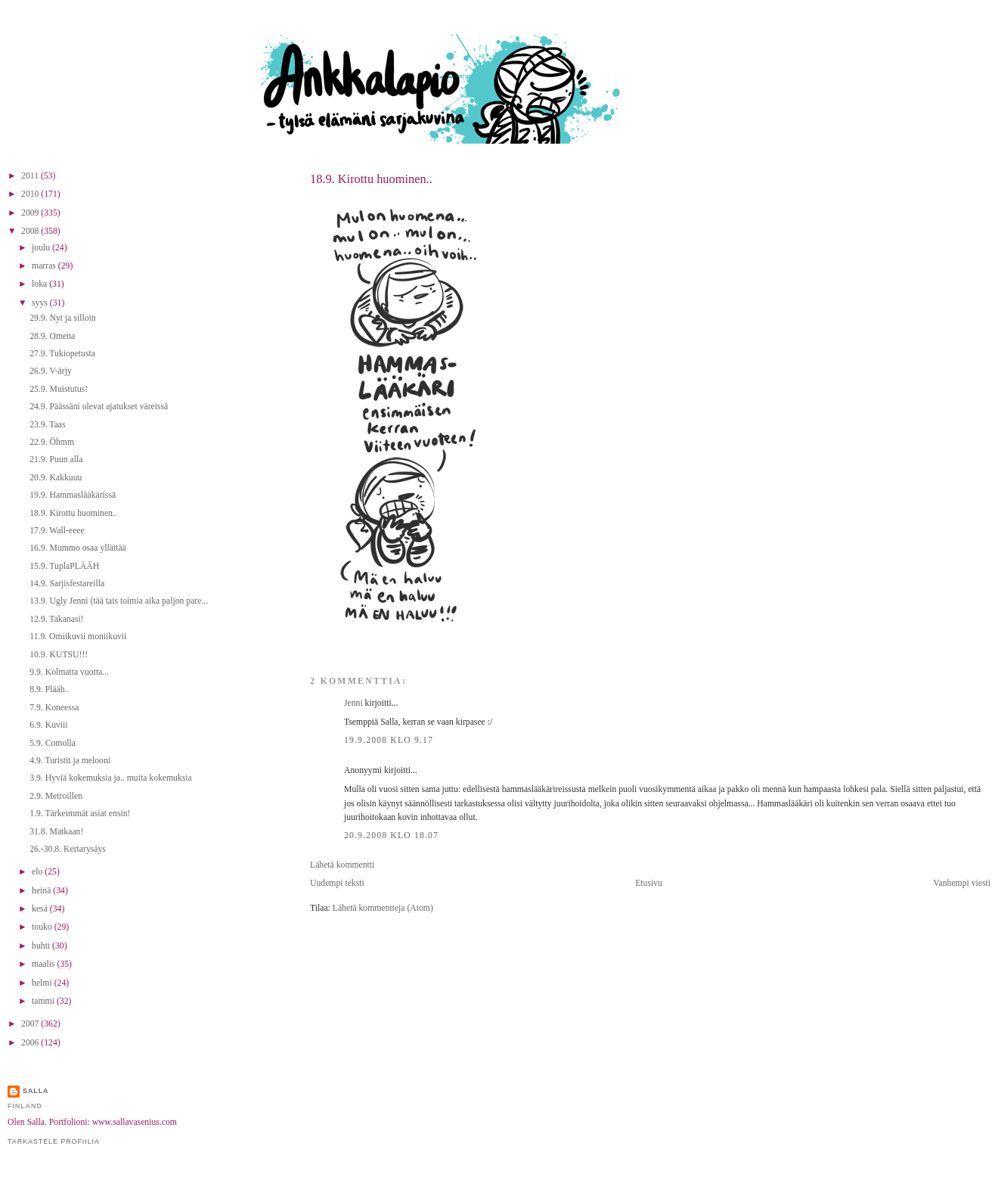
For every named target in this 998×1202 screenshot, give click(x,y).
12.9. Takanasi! (56, 619)
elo (38, 872)
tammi (44, 1001)
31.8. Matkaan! (56, 832)
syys (41, 303)
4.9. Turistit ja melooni (69, 761)
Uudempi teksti (337, 883)
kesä (41, 909)
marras (45, 266)
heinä (42, 891)
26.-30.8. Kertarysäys (67, 849)
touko (43, 927)
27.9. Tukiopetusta (62, 354)
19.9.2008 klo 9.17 (388, 740)
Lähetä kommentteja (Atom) (383, 908)
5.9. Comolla (52, 743)
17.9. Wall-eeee (57, 531)
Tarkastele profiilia (54, 1141)
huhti (42, 946)
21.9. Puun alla (55, 459)
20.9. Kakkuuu (55, 478)
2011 (31, 176)
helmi (43, 983)
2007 (31, 1024)
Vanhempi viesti (961, 883)
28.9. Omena (52, 336)
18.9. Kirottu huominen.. (371, 179)
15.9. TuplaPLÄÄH (64, 566)
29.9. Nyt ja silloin (62, 318)
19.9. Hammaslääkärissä (72, 495)
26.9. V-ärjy (50, 371)
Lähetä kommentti (342, 865)
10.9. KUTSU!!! (58, 655)
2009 (31, 213)
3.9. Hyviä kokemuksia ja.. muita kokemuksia (110, 778)
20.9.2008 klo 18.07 (391, 835)
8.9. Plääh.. (49, 689)
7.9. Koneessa (54, 708)
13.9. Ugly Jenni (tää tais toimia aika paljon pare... (118, 601)
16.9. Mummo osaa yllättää (77, 548)
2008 (31, 231)
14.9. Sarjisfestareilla (66, 584)
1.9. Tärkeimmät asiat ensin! (79, 813)
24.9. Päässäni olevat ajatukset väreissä (98, 407)
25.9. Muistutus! (58, 389)
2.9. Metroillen (55, 796)
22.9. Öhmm (51, 442)
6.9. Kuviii (48, 725)
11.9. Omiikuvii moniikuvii (77, 636)
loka (40, 284)
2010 (31, 194)
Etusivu (648, 883)
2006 (31, 1043)
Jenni (353, 703)
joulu (42, 248)
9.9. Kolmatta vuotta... (69, 672)
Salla (36, 1091)
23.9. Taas (47, 425)
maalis (44, 964)
